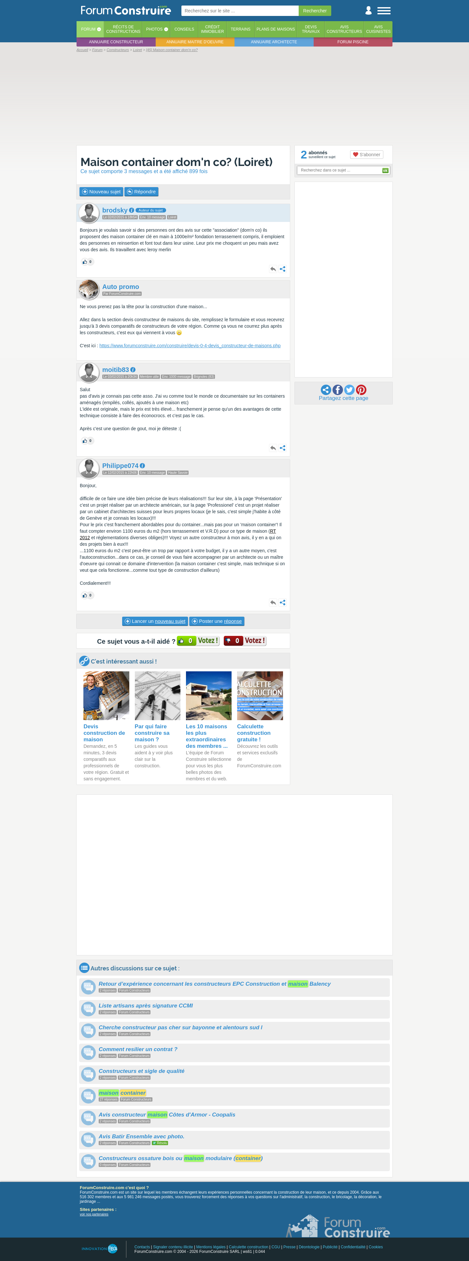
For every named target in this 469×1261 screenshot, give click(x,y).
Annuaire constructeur (116, 42)
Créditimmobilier (212, 29)
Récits (123, 29)
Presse (289, 1247)
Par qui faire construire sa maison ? (152, 733)
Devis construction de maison (104, 733)
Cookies (376, 1247)
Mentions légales (211, 1247)
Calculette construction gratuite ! (254, 733)
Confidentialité (353, 1247)
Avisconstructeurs (344, 29)
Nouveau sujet (101, 192)
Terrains (240, 29)
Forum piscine (352, 42)
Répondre (141, 192)
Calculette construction (248, 1247)
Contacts (142, 1247)
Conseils (184, 29)
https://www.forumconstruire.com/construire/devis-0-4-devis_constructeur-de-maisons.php (189, 345)
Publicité (330, 1247)
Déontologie (309, 1247)
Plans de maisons (276, 29)
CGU (276, 1247)
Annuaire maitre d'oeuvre (195, 42)
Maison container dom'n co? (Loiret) (176, 162)
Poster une (217, 621)
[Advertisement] (234, 98)
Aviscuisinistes (378, 29)
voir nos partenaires (94, 1214)
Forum (88, 29)
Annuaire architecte (274, 42)
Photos (154, 29)
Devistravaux (311, 29)
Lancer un (155, 621)
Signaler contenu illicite (173, 1247)
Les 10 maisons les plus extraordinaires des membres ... (207, 736)
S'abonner (366, 154)
